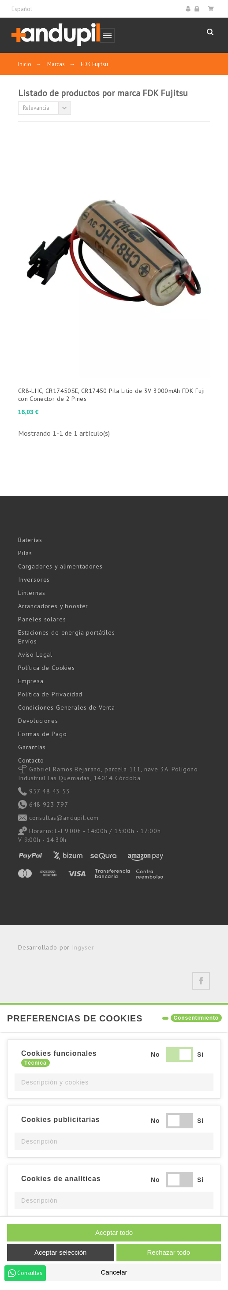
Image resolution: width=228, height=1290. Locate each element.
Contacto (31, 760)
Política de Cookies (46, 668)
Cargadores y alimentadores (60, 566)
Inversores (34, 579)
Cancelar (114, 1272)
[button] (114, 1082)
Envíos (27, 641)
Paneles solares (42, 619)
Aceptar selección (60, 1252)
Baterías (30, 540)
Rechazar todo (168, 1252)
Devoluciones (38, 721)
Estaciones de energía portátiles (66, 632)
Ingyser (83, 947)
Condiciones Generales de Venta (66, 707)
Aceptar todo (114, 1232)
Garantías (32, 747)
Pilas (25, 553)
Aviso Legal (35, 654)
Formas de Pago (42, 734)
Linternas (31, 593)
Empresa (31, 681)
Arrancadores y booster (53, 606)
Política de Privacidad (50, 694)
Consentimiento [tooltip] (196, 1018)
